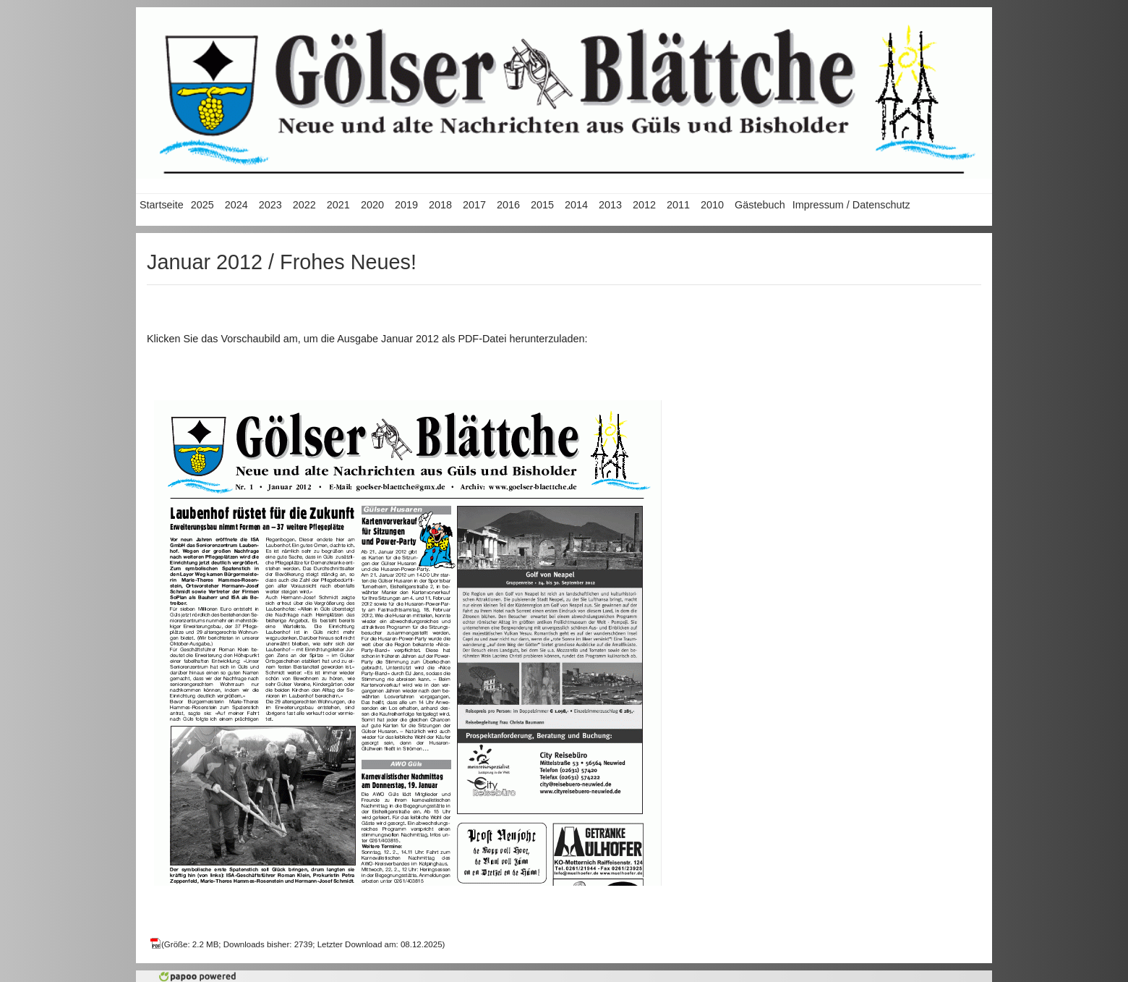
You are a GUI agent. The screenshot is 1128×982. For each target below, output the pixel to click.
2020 (372, 205)
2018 (440, 205)
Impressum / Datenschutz (851, 205)
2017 (474, 205)
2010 (712, 205)
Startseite (162, 205)
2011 (678, 205)
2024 (236, 205)
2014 (576, 205)
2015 (542, 205)
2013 (610, 205)
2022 (304, 205)
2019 (406, 205)
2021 (338, 205)
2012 (644, 205)
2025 (202, 205)
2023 (270, 205)
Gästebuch (760, 205)
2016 (508, 205)
